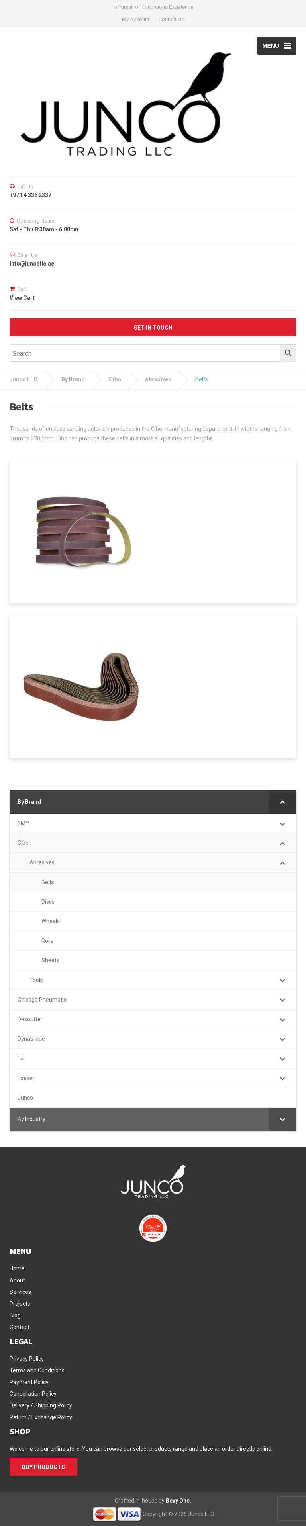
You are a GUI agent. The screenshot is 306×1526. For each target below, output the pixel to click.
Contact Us (171, 19)
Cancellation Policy (33, 1394)
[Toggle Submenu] (282, 801)
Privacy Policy (27, 1359)
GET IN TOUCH (153, 327)
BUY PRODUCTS (43, 1467)
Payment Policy (29, 1382)
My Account (135, 19)
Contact (19, 1327)
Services (20, 1292)
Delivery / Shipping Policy (41, 1405)
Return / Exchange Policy (41, 1417)
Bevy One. (178, 1500)
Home (17, 1268)
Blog (15, 1315)
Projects (20, 1304)
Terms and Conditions (37, 1370)
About (17, 1280)
